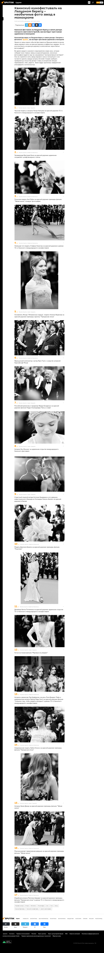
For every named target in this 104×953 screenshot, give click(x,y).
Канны (56, 905)
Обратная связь (57, 936)
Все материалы (43, 918)
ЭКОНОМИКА (62, 918)
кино (47, 905)
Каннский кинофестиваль (32, 909)
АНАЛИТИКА (33, 918)
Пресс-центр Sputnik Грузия (55, 933)
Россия (91, 918)
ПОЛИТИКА (53, 918)
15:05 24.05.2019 (19, 21)
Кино (51, 905)
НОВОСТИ (25, 918)
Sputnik (25, 39)
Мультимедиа (41, 905)
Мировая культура (19, 905)
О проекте (4, 933)
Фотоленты (33, 905)
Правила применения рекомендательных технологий (36, 936)
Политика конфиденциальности (90, 933)
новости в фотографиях (45, 909)
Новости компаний (75, 933)
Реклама (34, 933)
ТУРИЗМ (85, 918)
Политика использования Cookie (10, 936)
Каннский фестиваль (20, 909)
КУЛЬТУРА (78, 918)
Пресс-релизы (42, 933)
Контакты (11, 933)
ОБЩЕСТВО (70, 918)
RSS (66, 933)
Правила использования (23, 933)
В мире (27, 905)
